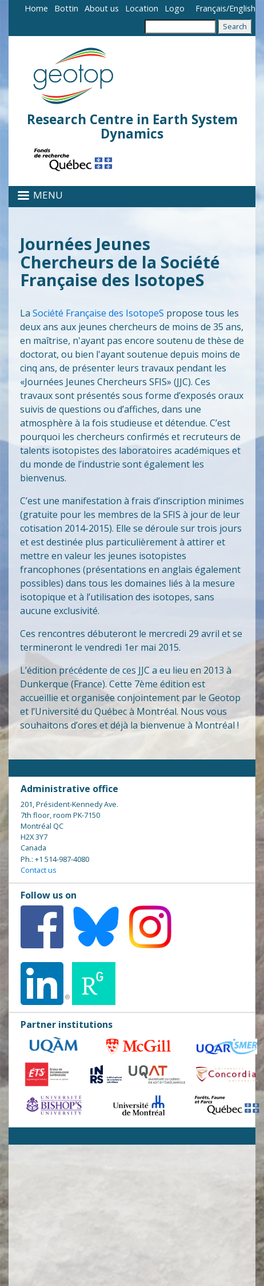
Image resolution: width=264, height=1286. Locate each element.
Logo (175, 8)
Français (210, 8)
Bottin (66, 8)
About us (102, 8)
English (242, 8)
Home (36, 8)
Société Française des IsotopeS (98, 313)
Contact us (39, 870)
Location (141, 8)
